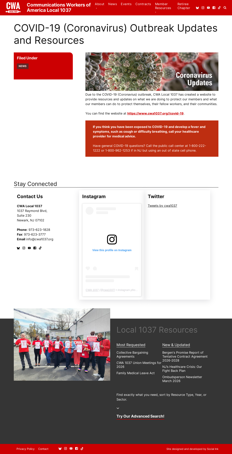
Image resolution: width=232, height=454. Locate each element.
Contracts (143, 4)
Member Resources (163, 6)
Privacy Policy (26, 448)
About (99, 4)
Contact (43, 448)
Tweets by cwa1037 (162, 206)
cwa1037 (108, 290)
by (192, 448)
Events (126, 4)
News (112, 4)
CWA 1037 (92, 290)
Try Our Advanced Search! (140, 416)
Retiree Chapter (183, 6)
